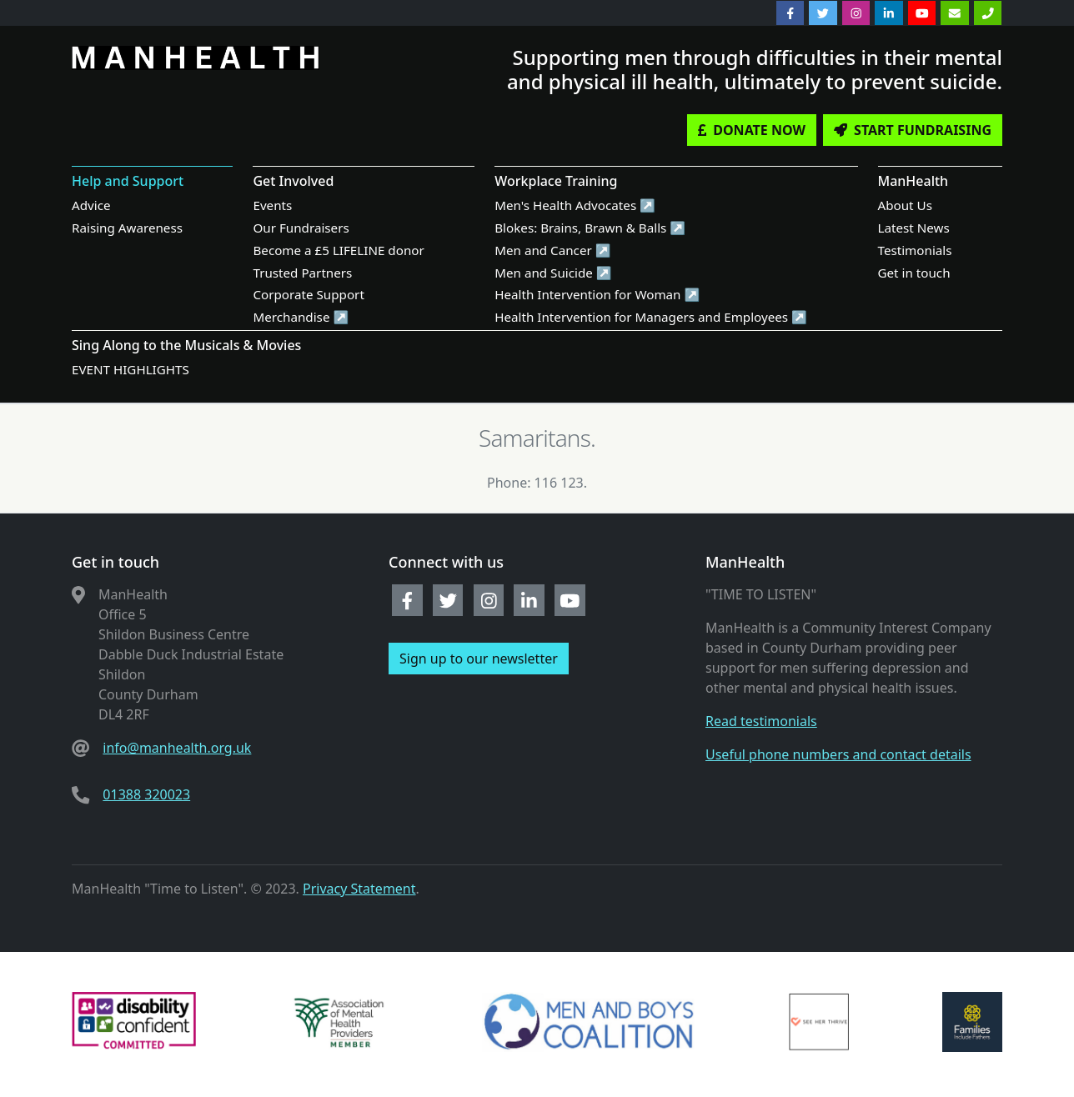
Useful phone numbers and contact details (838, 754)
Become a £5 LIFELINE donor (338, 250)
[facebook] (790, 13)
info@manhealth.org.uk (177, 748)
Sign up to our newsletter (478, 658)
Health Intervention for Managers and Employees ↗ (650, 316)
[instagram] (856, 13)
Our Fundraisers (301, 227)
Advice (91, 205)
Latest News (914, 227)
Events (272, 205)
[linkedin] (889, 13)
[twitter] (823, 13)
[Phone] (988, 13)
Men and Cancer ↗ (552, 250)
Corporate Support (308, 294)
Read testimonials (761, 721)
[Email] (955, 13)
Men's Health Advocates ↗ (574, 205)
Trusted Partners (302, 272)
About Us (905, 205)
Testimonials (915, 250)
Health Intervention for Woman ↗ (597, 294)
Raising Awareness (127, 227)
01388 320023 (146, 794)
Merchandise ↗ (301, 316)
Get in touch (914, 272)
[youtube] (922, 13)
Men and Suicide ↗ (553, 272)
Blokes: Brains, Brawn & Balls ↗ (589, 227)
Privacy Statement (359, 888)
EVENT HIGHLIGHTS (130, 369)
